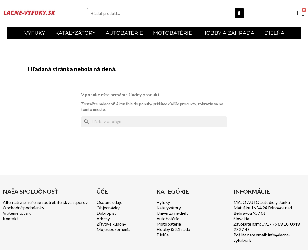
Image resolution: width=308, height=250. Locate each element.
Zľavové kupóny (111, 223)
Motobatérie (168, 223)
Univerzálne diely (172, 213)
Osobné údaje (109, 202)
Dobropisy (107, 213)
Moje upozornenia (113, 229)
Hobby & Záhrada (173, 229)
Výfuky (163, 202)
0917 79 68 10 (275, 223)
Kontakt (10, 218)
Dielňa (162, 234)
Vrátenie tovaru (17, 213)
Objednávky (108, 207)
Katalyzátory (168, 207)
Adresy (103, 218)
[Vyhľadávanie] (154, 121)
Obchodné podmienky (23, 207)
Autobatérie (167, 218)
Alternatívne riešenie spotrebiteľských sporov (45, 202)
